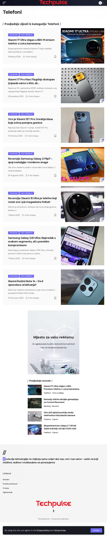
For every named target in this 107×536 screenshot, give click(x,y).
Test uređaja (27, 35)
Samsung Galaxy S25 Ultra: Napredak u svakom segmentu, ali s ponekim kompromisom (32, 254)
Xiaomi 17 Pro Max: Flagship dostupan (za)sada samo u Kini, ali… (30, 87)
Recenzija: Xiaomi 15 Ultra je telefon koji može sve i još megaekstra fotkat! (28, 210)
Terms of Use (61, 530)
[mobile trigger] (5, 3)
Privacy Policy (44, 530)
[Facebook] (53, 525)
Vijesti (56, 432)
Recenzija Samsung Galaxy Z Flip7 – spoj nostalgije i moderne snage (32, 168)
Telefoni (14, 35)
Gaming (47, 419)
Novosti (55, 419)
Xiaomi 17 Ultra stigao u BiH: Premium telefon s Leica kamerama (28, 44)
